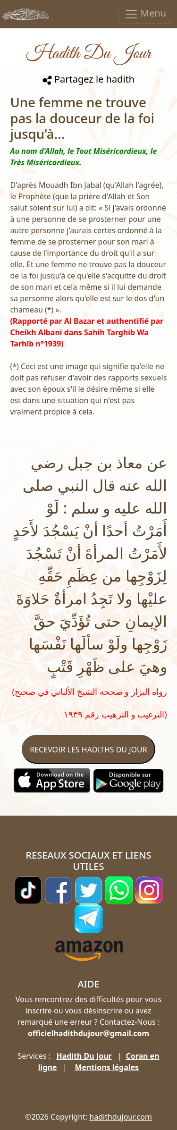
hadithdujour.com (120, 1117)
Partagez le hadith (88, 79)
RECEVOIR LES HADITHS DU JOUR (88, 749)
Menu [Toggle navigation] (145, 14)
